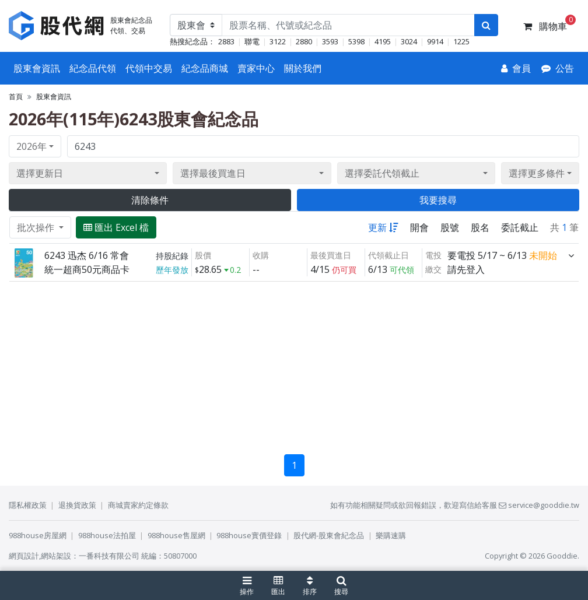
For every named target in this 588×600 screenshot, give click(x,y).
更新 (383, 227)
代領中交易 (148, 68)
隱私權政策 (28, 505)
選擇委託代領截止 (382, 173)
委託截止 (519, 227)
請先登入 (466, 269)
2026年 (31, 146)
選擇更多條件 (537, 173)
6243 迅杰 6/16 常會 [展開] (86, 255)
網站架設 (56, 555)
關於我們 (302, 68)
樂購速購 (391, 535)
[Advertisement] (294, 363)
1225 (461, 41)
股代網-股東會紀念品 (328, 535)
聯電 (252, 41)
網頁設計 (24, 555)
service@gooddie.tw (539, 505)
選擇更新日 (39, 173)
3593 (330, 41)
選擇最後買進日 (213, 173)
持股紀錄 (172, 255)
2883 (226, 41)
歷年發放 (172, 269)
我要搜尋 (438, 200)
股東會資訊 (36, 68)
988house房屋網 (37, 535)
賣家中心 (256, 68)
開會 (419, 227)
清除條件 (150, 200)
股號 (449, 227)
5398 (356, 41)
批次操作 (37, 227)
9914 (435, 41)
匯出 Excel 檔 (116, 227)
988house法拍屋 (107, 535)
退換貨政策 (77, 505)
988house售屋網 (176, 535)
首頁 (16, 96)
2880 (304, 41)
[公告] (557, 68)
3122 (278, 41)
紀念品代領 (92, 68)
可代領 (402, 269)
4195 (382, 41)
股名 (480, 227)
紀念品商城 (204, 68)
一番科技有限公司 (109, 555)
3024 (409, 41)
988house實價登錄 (249, 535)
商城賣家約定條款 (138, 505)
